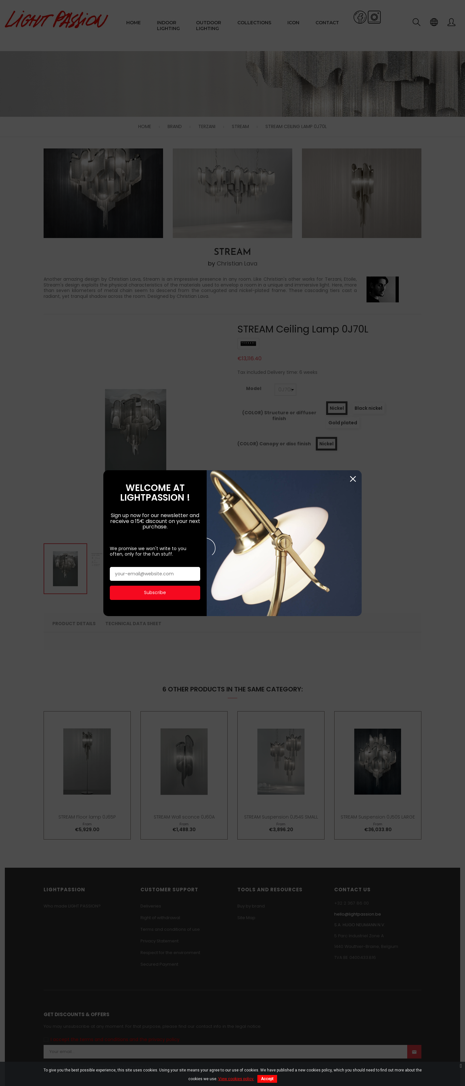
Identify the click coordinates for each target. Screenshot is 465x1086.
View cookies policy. (236, 1079)
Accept (267, 1079)
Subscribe (155, 579)
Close (352, 466)
